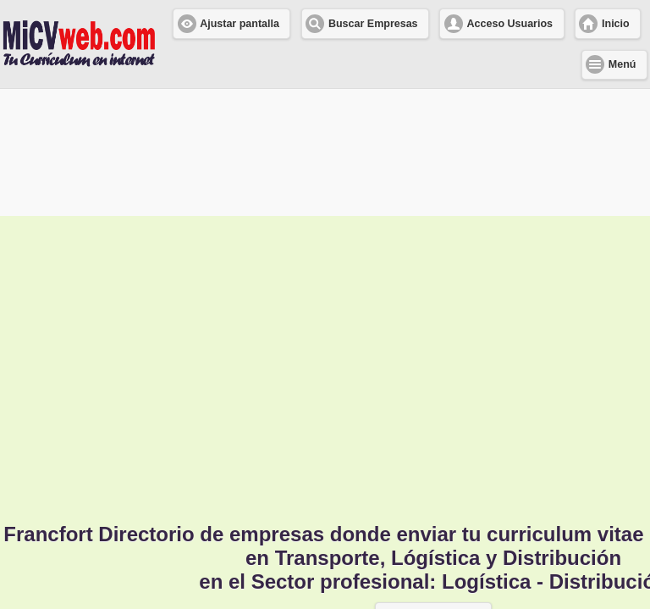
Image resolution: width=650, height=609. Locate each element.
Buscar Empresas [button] (373, 24)
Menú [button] (622, 64)
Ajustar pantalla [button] (239, 24)
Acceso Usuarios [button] (510, 24)
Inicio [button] (616, 24)
